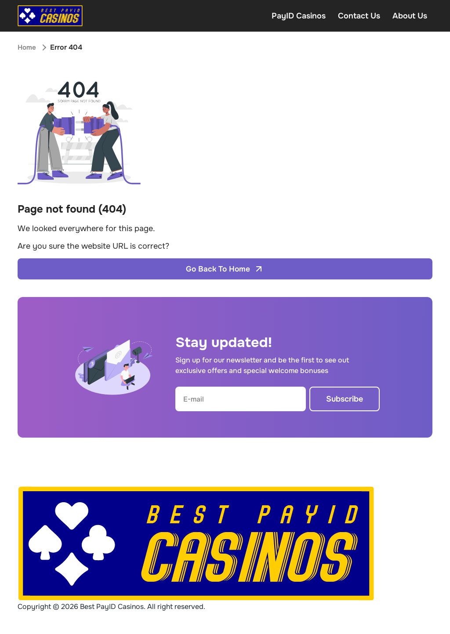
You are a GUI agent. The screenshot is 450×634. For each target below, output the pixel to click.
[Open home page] (50, 15)
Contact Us (359, 16)
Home (27, 47)
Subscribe (344, 399)
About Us (409, 16)
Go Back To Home (225, 269)
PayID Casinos (299, 16)
